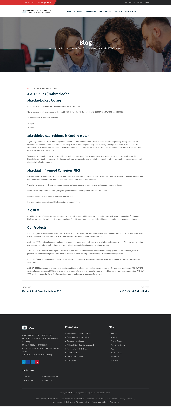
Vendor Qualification (51, 377)
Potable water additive (75, 357)
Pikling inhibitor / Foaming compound (80, 346)
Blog (56, 48)
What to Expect (29, 381)
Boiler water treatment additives (78, 338)
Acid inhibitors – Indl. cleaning (77, 349)
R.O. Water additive (73, 353)
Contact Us (48, 381)
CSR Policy (114, 361)
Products (64, 48)
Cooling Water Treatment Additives (85, 48)
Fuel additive (71, 361)
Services (27, 377)
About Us (114, 334)
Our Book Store (116, 353)
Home (49, 48)
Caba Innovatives (105, 393)
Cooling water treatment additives (79, 334)
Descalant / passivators (75, 342)
